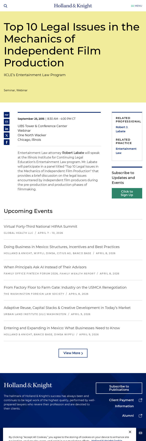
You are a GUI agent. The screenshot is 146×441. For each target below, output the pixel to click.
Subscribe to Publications (119, 388)
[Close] (130, 436)
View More (71, 353)
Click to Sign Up (127, 193)
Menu (138, 5)
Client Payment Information (121, 403)
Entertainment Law (126, 151)
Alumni (128, 415)
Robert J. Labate (122, 129)
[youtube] (140, 433)
